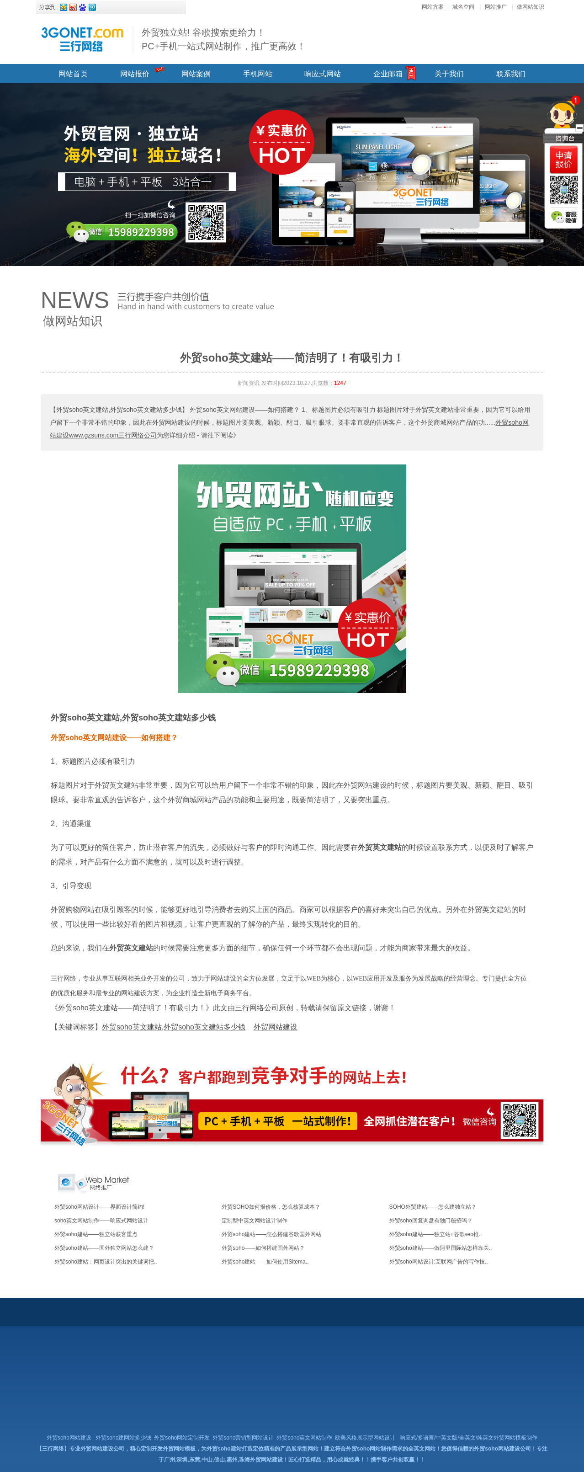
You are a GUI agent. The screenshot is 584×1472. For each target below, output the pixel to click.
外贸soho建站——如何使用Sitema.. (265, 1262)
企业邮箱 (388, 74)
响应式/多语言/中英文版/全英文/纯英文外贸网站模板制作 (468, 1438)
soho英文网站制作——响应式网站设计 (101, 1220)
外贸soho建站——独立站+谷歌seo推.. (435, 1234)
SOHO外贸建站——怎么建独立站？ (433, 1207)
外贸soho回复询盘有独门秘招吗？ (431, 1220)
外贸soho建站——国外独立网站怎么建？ (104, 1248)
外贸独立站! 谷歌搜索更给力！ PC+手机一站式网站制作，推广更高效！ (224, 39)
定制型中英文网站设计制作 (254, 1220)
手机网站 (257, 74)
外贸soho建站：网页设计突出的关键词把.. (105, 1262)
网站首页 (73, 74)
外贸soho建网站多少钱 (123, 1438)
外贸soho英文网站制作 (304, 1438)
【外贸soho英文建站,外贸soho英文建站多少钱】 (119, 409)
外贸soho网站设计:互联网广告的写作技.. (438, 1262)
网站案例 (196, 74)
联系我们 (511, 74)
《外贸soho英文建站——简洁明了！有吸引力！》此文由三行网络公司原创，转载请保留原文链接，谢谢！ (223, 1008)
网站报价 (134, 74)
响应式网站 (322, 74)
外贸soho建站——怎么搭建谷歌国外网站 (271, 1234)
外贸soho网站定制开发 (182, 1438)
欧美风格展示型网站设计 (365, 1438)
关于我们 (449, 74)
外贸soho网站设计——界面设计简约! (99, 1207)
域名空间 (463, 7)
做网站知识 (530, 7)
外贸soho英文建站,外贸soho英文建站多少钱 (133, 717)
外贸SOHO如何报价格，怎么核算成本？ (271, 1207)
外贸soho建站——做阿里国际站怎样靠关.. (440, 1248)
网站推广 (496, 7)
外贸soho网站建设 (69, 1438)
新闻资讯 (249, 383)
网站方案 (433, 7)
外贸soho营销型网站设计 (243, 1438)
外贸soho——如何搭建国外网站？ (263, 1248)
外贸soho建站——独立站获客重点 (96, 1234)
